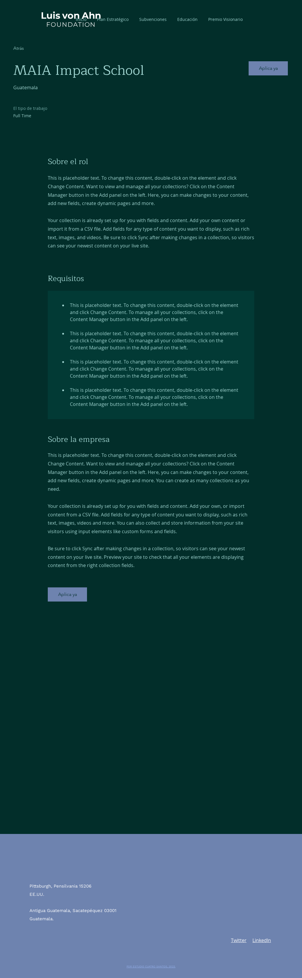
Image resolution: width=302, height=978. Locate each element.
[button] (153, 19)
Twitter (239, 940)
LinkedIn (261, 940)
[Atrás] (34, 48)
